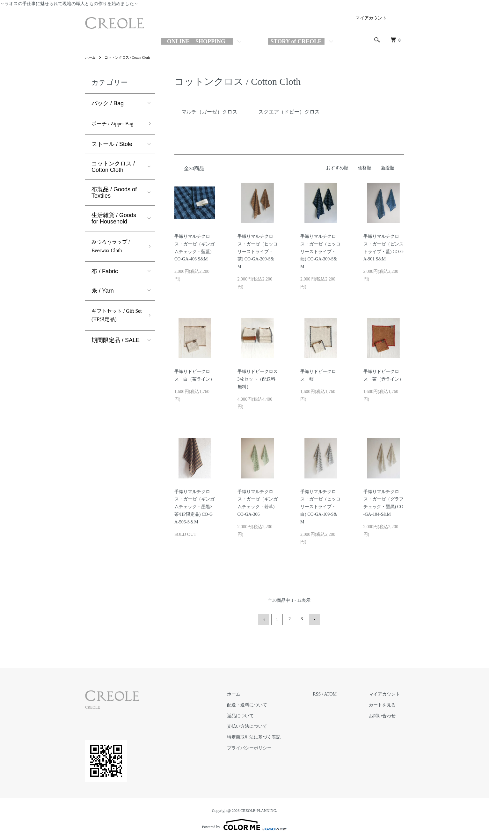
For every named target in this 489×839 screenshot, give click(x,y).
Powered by (244, 823)
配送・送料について (258, 704)
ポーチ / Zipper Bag (115, 124)
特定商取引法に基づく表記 (265, 736)
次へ (313, 619)
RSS (324, 693)
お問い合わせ (386, 714)
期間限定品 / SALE (115, 346)
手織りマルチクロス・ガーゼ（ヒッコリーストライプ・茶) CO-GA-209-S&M (257, 251)
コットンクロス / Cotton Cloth (130, 57)
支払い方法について (258, 725)
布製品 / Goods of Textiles (114, 193)
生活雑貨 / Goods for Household (113, 219)
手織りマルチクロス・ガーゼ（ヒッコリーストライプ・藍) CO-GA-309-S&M (320, 251)
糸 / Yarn (102, 294)
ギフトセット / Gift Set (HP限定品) (115, 320)
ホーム (91, 57)
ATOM (338, 693)
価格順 (364, 167)
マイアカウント (371, 18)
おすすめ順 (337, 167)
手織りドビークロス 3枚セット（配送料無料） (259, 379)
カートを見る (386, 704)
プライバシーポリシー (260, 747)
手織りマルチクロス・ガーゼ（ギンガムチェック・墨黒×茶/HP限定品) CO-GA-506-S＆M (194, 506)
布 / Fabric (104, 275)
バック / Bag (107, 103)
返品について (251, 714)
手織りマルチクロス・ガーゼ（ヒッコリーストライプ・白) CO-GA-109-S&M (320, 506)
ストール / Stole (111, 145)
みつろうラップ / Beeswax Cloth (113, 249)
